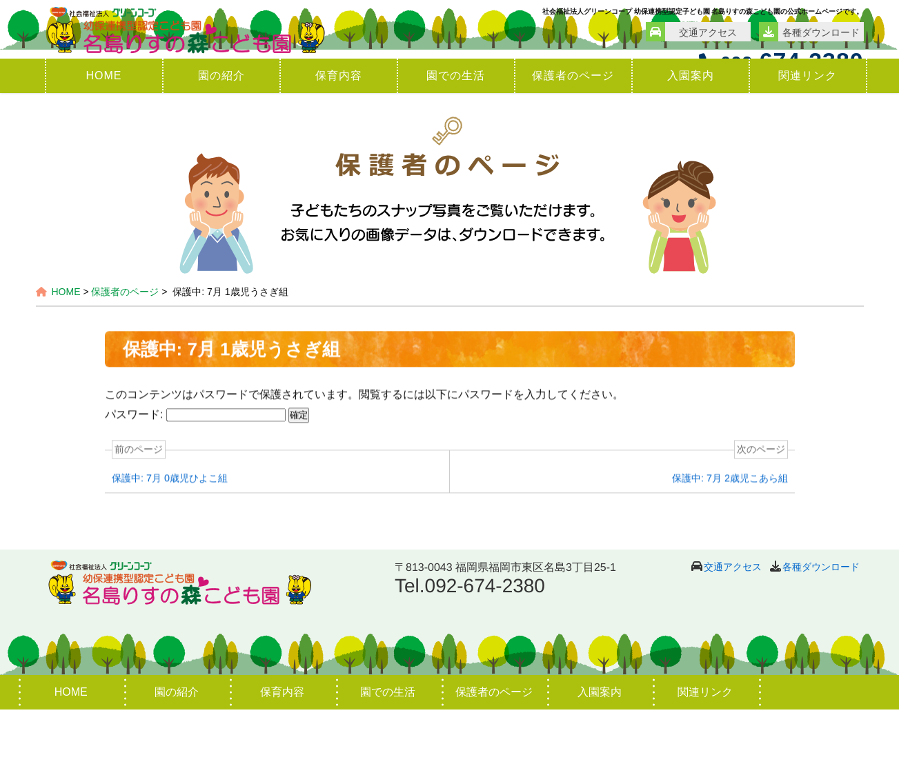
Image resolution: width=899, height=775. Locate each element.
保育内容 (338, 141)
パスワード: (194, 481)
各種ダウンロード (821, 632)
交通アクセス (733, 632)
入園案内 (690, 141)
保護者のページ (573, 141)
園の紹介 (221, 141)
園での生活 (455, 141)
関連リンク (807, 141)
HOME (104, 141)
